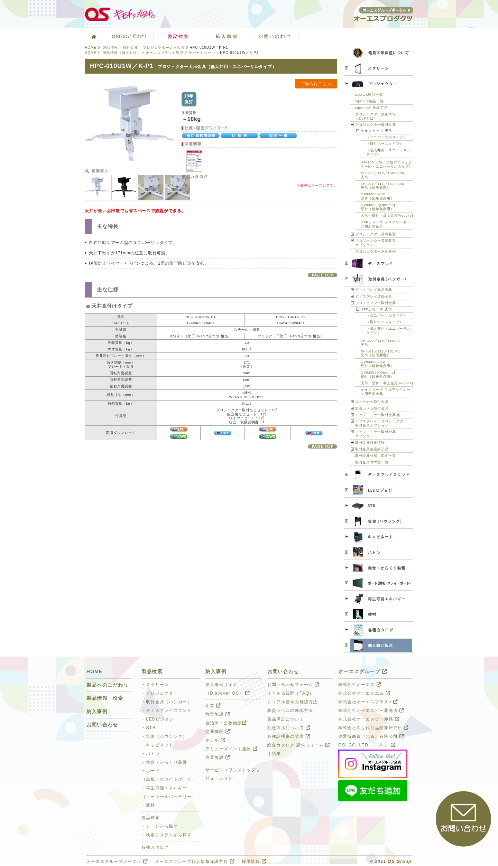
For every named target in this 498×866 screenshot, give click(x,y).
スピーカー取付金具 (371, 402)
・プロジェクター (159, 693)
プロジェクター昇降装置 (375, 234)
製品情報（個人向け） (121, 53)
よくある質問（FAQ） (290, 693)
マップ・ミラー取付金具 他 (378, 415)
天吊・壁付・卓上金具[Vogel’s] (387, 215)
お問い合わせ (274, 36)
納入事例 (97, 711)
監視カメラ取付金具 (371, 408)
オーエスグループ (362, 671)
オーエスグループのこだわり (129, 36)
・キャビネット (157, 745)
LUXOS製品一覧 (369, 94)
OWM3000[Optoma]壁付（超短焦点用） (378, 207)
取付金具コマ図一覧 (371, 462)
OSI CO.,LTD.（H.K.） (366, 745)
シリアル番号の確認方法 (292, 701)
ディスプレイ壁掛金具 (373, 296)
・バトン (150, 753)
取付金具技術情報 (370, 442)
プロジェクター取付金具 (375, 124)
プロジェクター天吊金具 (164, 47)
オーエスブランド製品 (165, 53)
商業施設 (217, 757)
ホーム (93, 36)
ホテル (215, 740)
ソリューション (226, 36)
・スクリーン (155, 684)
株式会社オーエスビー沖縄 (368, 719)
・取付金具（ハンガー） (166, 701)
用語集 (274, 753)
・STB (148, 727)
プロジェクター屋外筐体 (375, 251)
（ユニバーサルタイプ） (386, 137)
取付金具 (130, 47)
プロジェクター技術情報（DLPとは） (375, 116)
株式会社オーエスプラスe (368, 701)
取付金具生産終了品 (371, 449)
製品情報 (110, 47)
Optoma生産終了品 (371, 108)
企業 (213, 705)
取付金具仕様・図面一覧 (375, 456)
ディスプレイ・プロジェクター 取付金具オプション (381, 423)
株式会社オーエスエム (364, 693)
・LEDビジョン (157, 719)
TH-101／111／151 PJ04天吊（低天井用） (382, 186)
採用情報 (254, 861)
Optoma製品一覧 (369, 101)
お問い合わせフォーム (293, 684)
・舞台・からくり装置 (164, 762)
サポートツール (201, 53)
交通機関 (217, 731)
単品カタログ (195, 176)
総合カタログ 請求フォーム (298, 745)
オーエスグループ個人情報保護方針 (194, 861)
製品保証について (285, 719)
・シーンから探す (159, 826)
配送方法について (288, 727)
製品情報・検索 (104, 698)
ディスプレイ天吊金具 (373, 290)
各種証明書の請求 (288, 736)
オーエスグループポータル (117, 861)
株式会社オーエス (359, 684)
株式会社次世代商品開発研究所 (373, 727)
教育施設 (217, 714)
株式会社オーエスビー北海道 (371, 710)
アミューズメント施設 (231, 748)
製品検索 (178, 36)
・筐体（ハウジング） (164, 736)
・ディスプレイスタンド (166, 710)
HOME (90, 47)
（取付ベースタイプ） (384, 143)
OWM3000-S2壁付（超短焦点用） (377, 196)
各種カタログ (155, 847)
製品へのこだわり (107, 685)
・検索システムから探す (166, 834)
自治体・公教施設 (226, 723)
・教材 (148, 805)
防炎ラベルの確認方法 (290, 710)
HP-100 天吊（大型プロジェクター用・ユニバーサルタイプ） (387, 164)
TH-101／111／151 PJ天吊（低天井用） (380, 353)
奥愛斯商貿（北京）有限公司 (371, 736)
